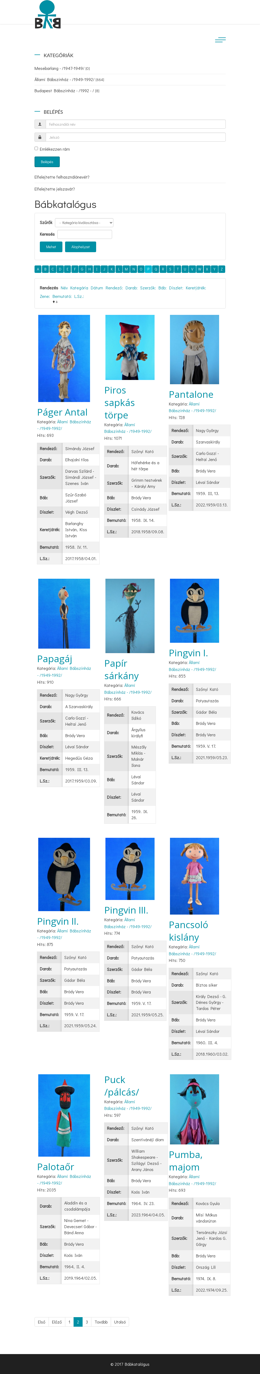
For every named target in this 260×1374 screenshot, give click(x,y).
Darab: (132, 287)
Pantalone (191, 394)
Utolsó (120, 1322)
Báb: (163, 287)
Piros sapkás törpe (119, 402)
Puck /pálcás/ (121, 1085)
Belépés (47, 161)
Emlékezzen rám (52, 149)
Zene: (45, 296)
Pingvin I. (188, 652)
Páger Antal (62, 412)
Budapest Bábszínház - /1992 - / (67, 90)
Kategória (79, 287)
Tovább (101, 1322)
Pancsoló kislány (188, 930)
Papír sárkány (121, 669)
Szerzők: (148, 287)
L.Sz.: (79, 296)
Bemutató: (62, 296)
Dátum (97, 287)
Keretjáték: (196, 287)
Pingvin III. (126, 910)
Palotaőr (55, 1166)
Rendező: (114, 287)
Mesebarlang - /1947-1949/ (62, 68)
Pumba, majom (186, 1160)
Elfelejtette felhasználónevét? (62, 177)
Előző (57, 1322)
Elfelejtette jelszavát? (55, 189)
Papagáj (54, 658)
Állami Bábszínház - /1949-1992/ (69, 79)
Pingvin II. (58, 921)
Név (64, 287)
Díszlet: (176, 287)
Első (41, 1322)
